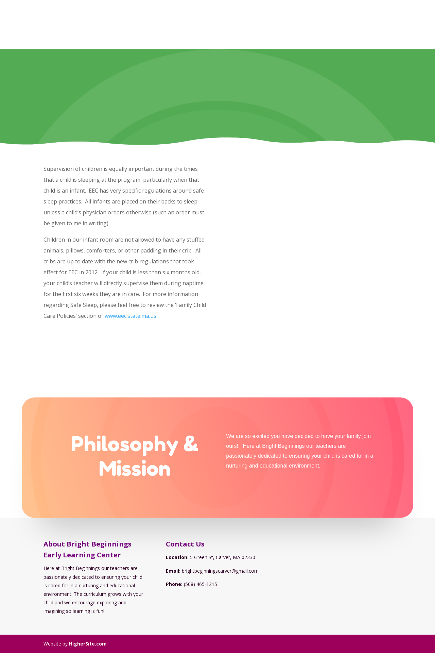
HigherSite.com (88, 643)
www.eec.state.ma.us (130, 316)
